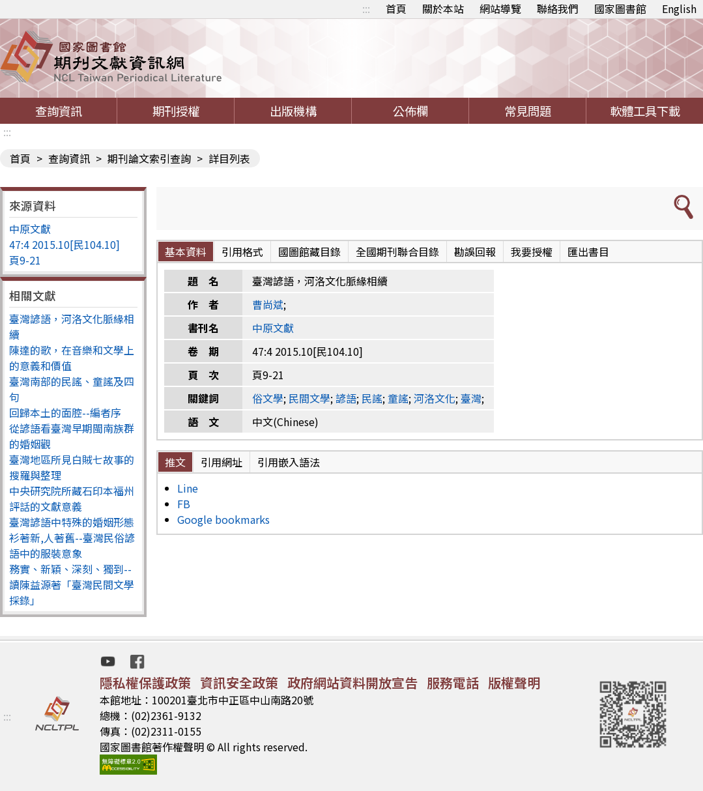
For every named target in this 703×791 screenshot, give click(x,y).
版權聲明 (514, 682)
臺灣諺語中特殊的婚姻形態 (71, 522)
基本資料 (186, 251)
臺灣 (471, 398)
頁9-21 (25, 260)
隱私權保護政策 (145, 682)
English (679, 8)
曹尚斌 (267, 304)
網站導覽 (500, 8)
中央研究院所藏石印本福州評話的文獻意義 (71, 498)
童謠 (398, 398)
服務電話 (453, 682)
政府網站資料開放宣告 (352, 682)
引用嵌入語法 (288, 462)
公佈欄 (410, 110)
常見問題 (527, 110)
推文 (175, 462)
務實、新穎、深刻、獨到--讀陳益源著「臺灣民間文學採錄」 (71, 584)
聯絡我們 (558, 8)
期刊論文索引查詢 (149, 158)
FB (183, 503)
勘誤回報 (475, 251)
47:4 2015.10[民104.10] (64, 244)
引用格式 (242, 251)
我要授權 (531, 251)
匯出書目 (588, 251)
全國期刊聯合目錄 (397, 251)
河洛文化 (434, 398)
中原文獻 (30, 229)
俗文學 (267, 398)
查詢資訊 (58, 110)
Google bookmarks (223, 519)
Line (187, 488)
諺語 (346, 398)
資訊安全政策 (239, 682)
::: (366, 8)
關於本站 (443, 8)
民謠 (372, 398)
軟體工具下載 (645, 110)
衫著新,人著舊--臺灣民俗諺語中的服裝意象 (72, 545)
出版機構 (293, 110)
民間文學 (309, 398)
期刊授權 (175, 110)
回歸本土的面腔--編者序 (65, 412)
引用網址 (221, 462)
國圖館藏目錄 (309, 251)
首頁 (396, 8)
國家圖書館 (620, 8)
